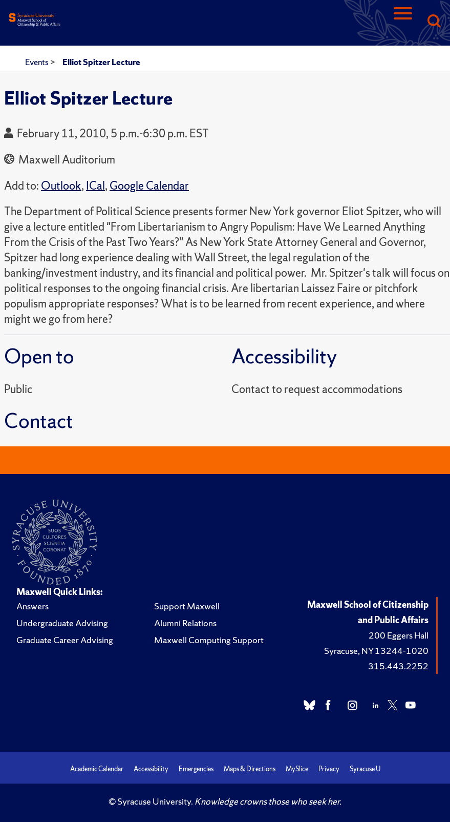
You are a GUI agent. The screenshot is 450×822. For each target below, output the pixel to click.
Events (37, 62)
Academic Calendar (96, 769)
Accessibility (151, 769)
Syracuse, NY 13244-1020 (376, 650)
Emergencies (196, 769)
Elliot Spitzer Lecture (101, 62)
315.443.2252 (398, 666)
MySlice (297, 769)
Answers (32, 606)
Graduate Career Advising (64, 640)
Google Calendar (149, 185)
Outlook (61, 185)
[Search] (433, 21)
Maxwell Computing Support (209, 640)
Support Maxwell (187, 606)
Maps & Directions (249, 769)
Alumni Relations (185, 623)
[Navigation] (403, 22)
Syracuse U (365, 769)
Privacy (328, 769)
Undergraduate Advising (62, 623)
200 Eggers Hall (398, 635)
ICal (95, 185)
